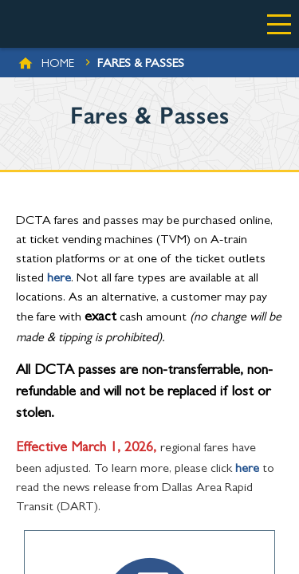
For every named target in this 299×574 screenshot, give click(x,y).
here (59, 279)
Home (57, 65)
